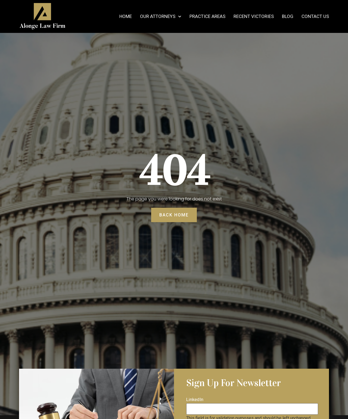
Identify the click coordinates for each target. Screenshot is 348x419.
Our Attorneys (160, 16)
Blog (287, 16)
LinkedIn (194, 399)
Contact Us (315, 16)
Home (125, 16)
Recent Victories (254, 16)
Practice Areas (207, 16)
